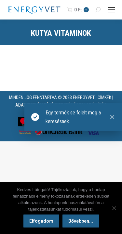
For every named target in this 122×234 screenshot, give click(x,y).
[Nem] (114, 208)
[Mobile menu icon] (111, 10)
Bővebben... (80, 221)
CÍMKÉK (104, 97)
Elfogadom (41, 221)
